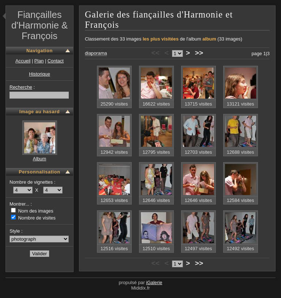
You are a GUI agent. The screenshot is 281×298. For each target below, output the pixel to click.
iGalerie (154, 282)
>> (199, 53)
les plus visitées (161, 39)
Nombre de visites (33, 218)
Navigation (39, 50)
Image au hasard (39, 111)
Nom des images (32, 211)
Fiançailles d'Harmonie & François (39, 25)
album (209, 39)
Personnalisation (39, 172)
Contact (56, 61)
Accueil (22, 61)
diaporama (96, 53)
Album (39, 158)
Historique (39, 74)
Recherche (21, 87)
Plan (39, 61)
